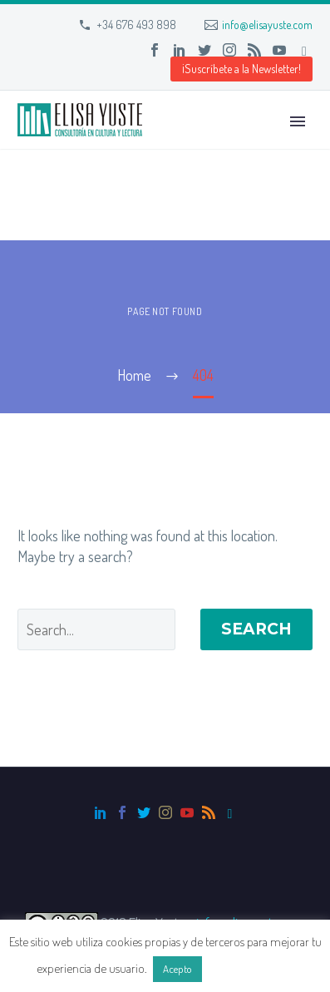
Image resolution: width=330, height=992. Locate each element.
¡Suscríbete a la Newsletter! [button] (241, 69)
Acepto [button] (177, 968)
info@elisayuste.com (267, 24)
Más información (249, 968)
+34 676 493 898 (136, 24)
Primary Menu (297, 121)
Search (256, 629)
